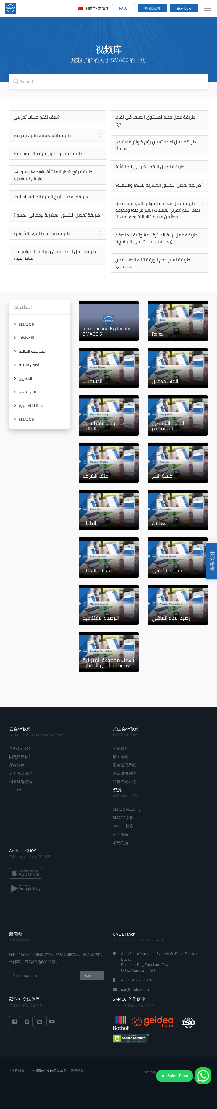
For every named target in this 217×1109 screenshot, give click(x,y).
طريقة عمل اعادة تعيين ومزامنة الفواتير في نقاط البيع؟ (55, 254)
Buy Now (184, 8)
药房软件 (120, 748)
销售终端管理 (20, 781)
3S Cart (15, 790)
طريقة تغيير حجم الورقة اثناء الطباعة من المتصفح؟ (152, 263)
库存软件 (17, 765)
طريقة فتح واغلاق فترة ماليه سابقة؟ (48, 153)
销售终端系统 (124, 781)
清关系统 (120, 757)
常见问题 (120, 842)
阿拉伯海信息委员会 (51, 1070)
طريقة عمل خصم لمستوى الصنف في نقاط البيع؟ (155, 120)
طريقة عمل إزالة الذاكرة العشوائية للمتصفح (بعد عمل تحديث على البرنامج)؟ (156, 238)
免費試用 (152, 8)
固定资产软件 (20, 757)
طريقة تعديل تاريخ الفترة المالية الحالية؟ (51, 196)
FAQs (123, 8)
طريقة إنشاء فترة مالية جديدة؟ (42, 135)
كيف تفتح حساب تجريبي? (37, 117)
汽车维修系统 (124, 773)
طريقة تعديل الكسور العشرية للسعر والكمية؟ (158, 185)
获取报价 (212, 561)
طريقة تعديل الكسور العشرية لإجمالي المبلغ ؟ (57, 215)
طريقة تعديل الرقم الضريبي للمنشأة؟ (149, 166)
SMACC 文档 (123, 817)
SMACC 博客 (123, 826)
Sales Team (175, 1076)
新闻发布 (120, 834)
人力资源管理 (20, 773)
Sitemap (150, 1072)
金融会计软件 (20, 748)
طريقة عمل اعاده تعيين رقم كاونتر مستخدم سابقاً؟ (155, 145)
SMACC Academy (127, 809)
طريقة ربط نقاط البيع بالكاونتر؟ (42, 233)
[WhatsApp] (203, 1075)
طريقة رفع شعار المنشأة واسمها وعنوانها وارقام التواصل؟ (53, 175)
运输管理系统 (124, 765)
